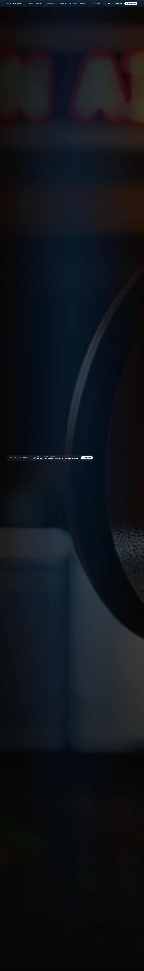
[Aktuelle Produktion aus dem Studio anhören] (50, 458)
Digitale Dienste (51, 4)
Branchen (63, 4)
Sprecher (39, 4)
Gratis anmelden (131, 4)
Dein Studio (97, 4)
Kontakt (82, 4)
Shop (107, 4)
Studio (31, 4)
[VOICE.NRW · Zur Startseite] (14, 4)
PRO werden (73, 4)
